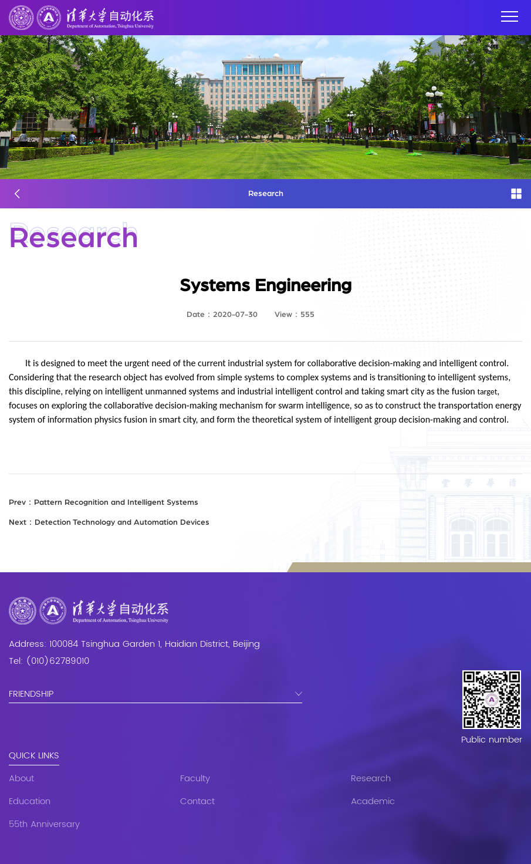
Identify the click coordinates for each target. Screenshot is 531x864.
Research (371, 778)
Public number (491, 740)
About (21, 778)
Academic (373, 801)
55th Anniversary (44, 824)
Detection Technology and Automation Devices (109, 522)
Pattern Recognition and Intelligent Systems (103, 502)
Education (29, 801)
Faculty (195, 778)
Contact (197, 801)
